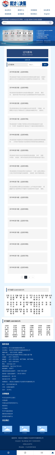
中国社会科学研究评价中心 (10, 403)
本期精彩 (34, 10)
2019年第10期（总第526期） (19, 267)
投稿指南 (8, 14)
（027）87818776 (13, 357)
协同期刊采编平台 (7, 416)
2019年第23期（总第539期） (19, 88)
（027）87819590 (13, 359)
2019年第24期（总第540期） (19, 72)
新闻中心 (21, 10)
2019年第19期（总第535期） (19, 150)
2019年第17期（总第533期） (19, 182)
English (47, 14)
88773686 (30, 359)
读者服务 (21, 14)
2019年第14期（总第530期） (19, 209)
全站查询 (47, 10)
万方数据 (4, 408)
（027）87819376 (13, 361)
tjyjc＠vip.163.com (15, 366)
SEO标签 (33, 447)
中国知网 (4, 400)
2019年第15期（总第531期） (19, 221)
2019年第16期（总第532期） (19, 197)
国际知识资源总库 (7, 413)
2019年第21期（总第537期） (19, 119)
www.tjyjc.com (11, 364)
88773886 (23, 359)
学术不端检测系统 (7, 411)
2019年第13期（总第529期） (19, 232)
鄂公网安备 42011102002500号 (31, 441)
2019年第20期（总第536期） (19, 135)
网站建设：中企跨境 (25, 447)
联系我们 (34, 14)
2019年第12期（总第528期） (19, 244)
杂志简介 (8, 10)
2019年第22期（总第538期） (19, 103)
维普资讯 (4, 405)
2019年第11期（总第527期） (19, 256)
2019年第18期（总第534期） (19, 166)
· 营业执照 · (18, 441)
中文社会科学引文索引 (8, 397)
